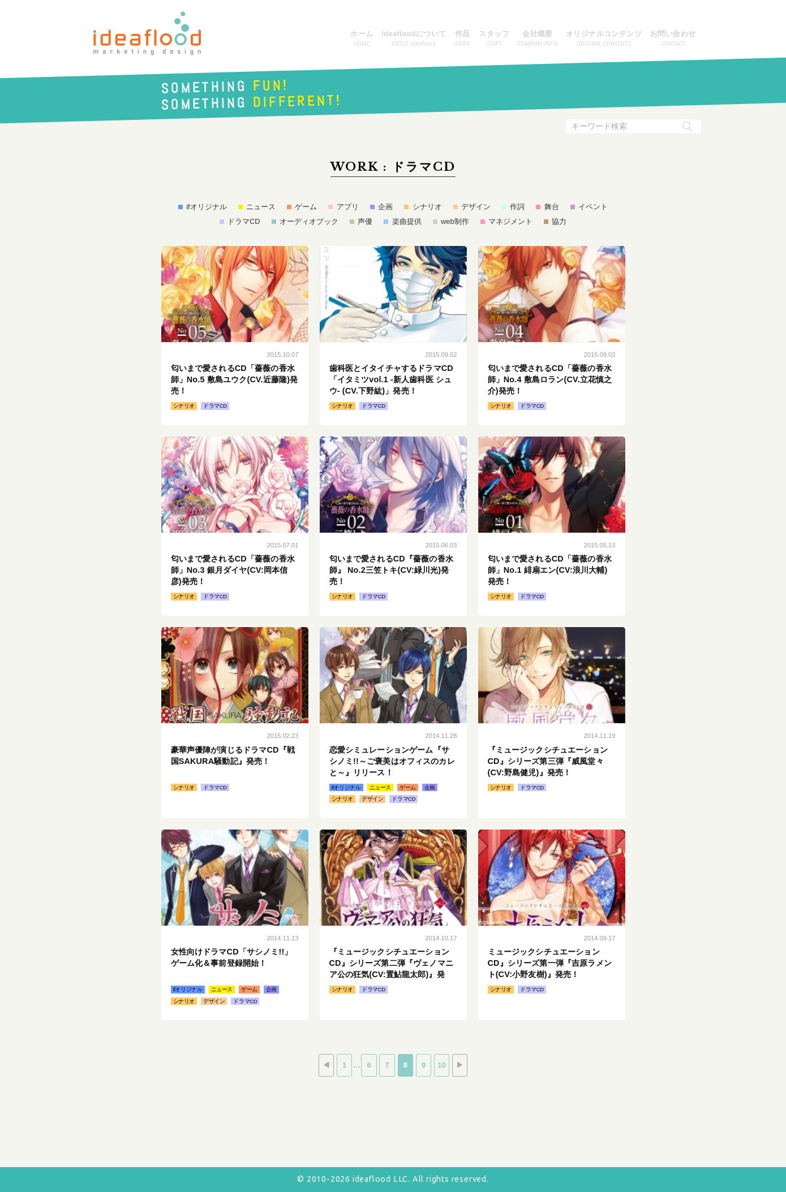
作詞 (517, 206)
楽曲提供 (407, 221)
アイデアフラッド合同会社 (147, 33)
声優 (365, 221)
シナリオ (427, 206)
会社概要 (537, 39)
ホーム (361, 39)
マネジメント (510, 221)
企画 (385, 206)
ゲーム (306, 206)
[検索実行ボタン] (687, 126)
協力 (559, 221)
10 (445, 1065)
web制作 (455, 221)
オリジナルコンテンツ (604, 39)
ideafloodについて (413, 39)
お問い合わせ (672, 39)
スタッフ (494, 39)
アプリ (348, 206)
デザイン (476, 206)
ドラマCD (243, 221)
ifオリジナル (206, 206)
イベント (593, 206)
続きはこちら (234, 335)
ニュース (261, 206)
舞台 (551, 206)
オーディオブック (309, 221)
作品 (462, 39)
